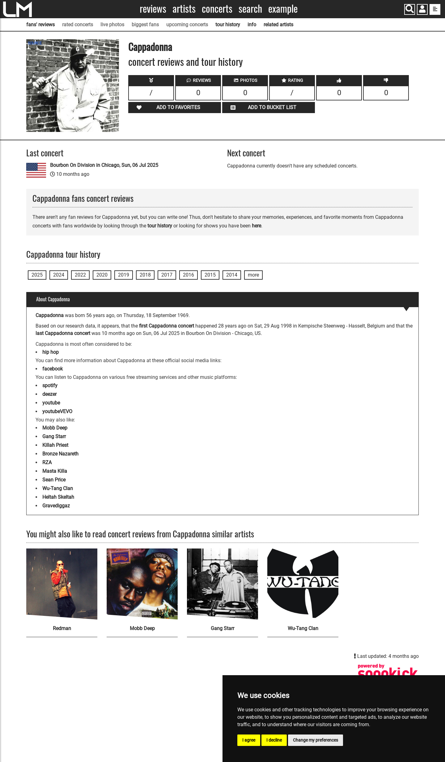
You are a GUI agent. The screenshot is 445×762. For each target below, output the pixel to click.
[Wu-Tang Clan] (302, 584)
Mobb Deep (54, 428)
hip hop (50, 352)
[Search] (409, 9)
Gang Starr (54, 436)
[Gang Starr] (222, 584)
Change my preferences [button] (315, 740)
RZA (47, 462)
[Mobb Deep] (142, 584)
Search (250, 8)
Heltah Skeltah (58, 497)
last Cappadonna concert (63, 333)
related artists (278, 25)
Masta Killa (54, 471)
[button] (422, 10)
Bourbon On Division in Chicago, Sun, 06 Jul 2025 (104, 165)
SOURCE (35, 43)
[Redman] (61, 584)
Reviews (153, 8)
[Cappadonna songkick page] (388, 673)
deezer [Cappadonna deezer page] (49, 394)
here (256, 226)
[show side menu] (435, 9)
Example (283, 8)
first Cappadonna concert (166, 326)
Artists (184, 8)
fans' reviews (40, 25)
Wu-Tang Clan (57, 488)
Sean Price (54, 480)
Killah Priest (55, 445)
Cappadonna (150, 46)
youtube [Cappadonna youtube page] (51, 403)
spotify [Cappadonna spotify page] (49, 385)
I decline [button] (274, 740)
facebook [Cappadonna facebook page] (52, 369)
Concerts (217, 8)
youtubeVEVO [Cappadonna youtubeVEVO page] (57, 411)
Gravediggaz (56, 506)
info (252, 25)
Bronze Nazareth (60, 454)
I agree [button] (248, 740)
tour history (227, 25)
